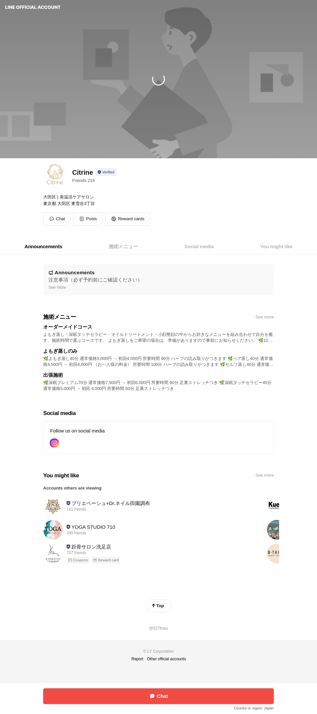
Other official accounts (166, 659)
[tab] (43, 246)
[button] (87, 218)
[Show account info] (106, 172)
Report (137, 659)
